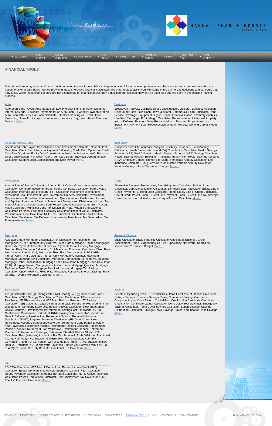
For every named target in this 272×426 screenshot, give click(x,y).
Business (120, 104)
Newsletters (127, 56)
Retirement (12, 289)
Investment (12, 181)
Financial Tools (136, 415)
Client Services (50, 415)
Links (169, 56)
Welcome (21, 56)
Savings (119, 289)
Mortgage (11, 235)
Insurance (120, 142)
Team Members (189, 415)
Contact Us (168, 415)
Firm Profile (28, 415)
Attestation (83, 56)
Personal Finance (125, 235)
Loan (117, 181)
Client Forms (92, 415)
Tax (7, 363)
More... (20, 121)
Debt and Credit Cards (19, 142)
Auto (8, 104)
